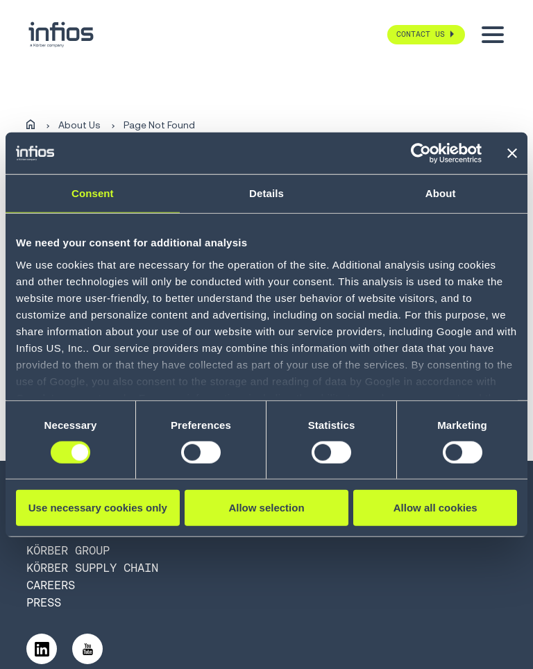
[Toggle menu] (493, 35)
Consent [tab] (92, 193)
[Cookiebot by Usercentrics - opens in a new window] (421, 153)
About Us (79, 125)
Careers (50, 585)
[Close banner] (512, 153)
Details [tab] (266, 193)
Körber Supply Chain (92, 568)
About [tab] (440, 193)
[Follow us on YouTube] (87, 649)
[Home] (30, 125)
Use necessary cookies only (97, 508)
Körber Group (68, 550)
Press (43, 602)
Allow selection (266, 508)
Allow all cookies (435, 508)
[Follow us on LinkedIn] (41, 649)
